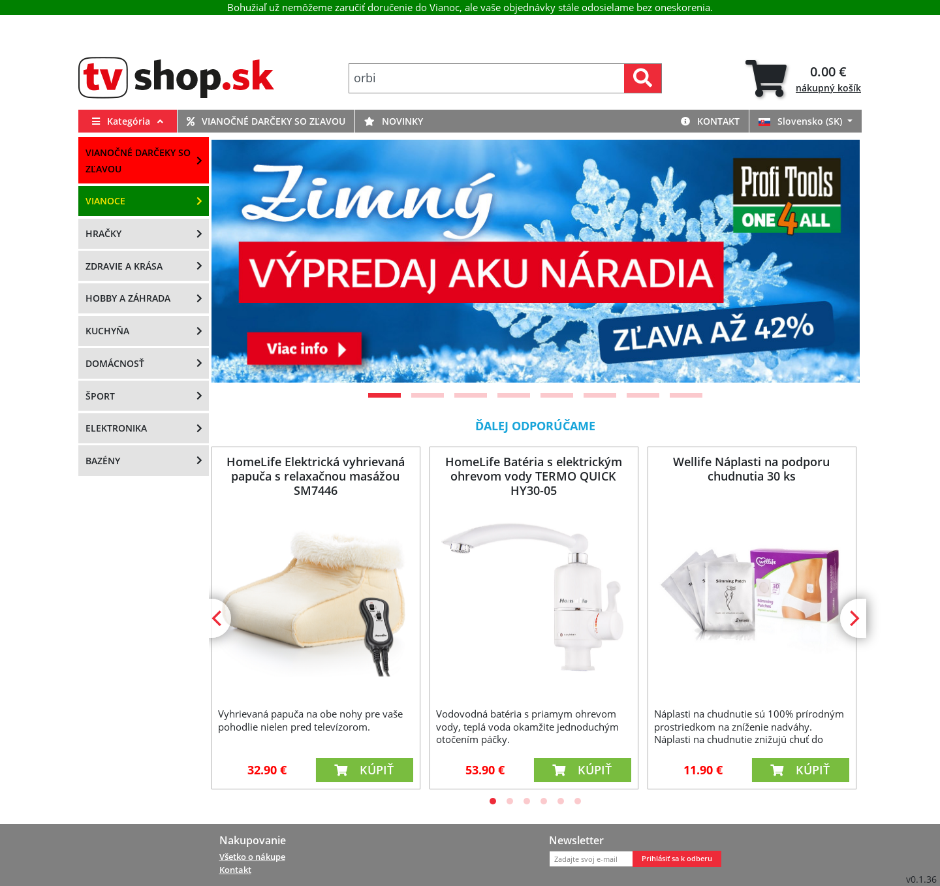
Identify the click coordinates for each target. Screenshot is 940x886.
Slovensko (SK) (802, 121)
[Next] (853, 618)
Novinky (393, 121)
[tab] (803, 78)
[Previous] (218, 618)
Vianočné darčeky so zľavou (266, 121)
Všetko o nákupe (252, 856)
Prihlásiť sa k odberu (677, 858)
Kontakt (710, 121)
